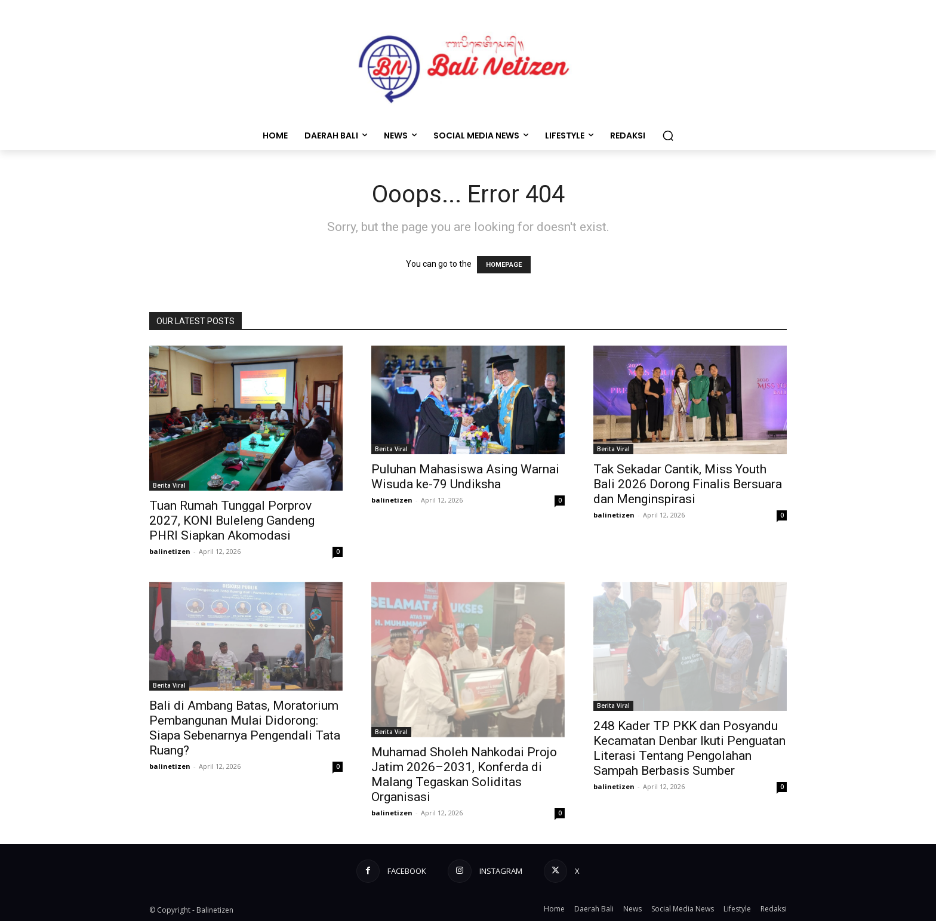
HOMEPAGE (504, 265)
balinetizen (169, 551)
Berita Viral (169, 485)
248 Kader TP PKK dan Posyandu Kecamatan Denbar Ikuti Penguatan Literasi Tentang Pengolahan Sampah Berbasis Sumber (689, 748)
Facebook (406, 870)
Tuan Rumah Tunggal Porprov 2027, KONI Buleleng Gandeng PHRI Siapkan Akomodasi (232, 520)
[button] (668, 135)
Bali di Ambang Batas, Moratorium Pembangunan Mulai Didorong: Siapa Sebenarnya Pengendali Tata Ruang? (244, 727)
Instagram (500, 870)
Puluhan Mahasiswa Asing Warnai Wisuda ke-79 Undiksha (465, 476)
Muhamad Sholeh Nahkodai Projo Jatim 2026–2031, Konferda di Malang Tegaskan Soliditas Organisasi (464, 774)
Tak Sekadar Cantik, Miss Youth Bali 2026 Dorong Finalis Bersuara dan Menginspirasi (687, 484)
